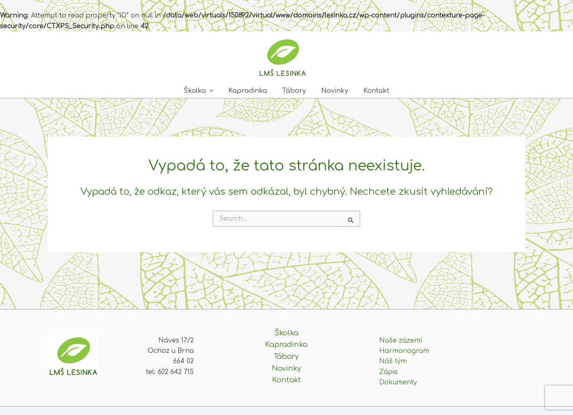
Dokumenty (398, 382)
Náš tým (393, 361)
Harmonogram (404, 350)
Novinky (332, 90)
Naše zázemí (400, 340)
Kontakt (371, 90)
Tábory (294, 90)
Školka (203, 90)
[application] (214, 91)
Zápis (388, 372)
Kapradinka (250, 90)
